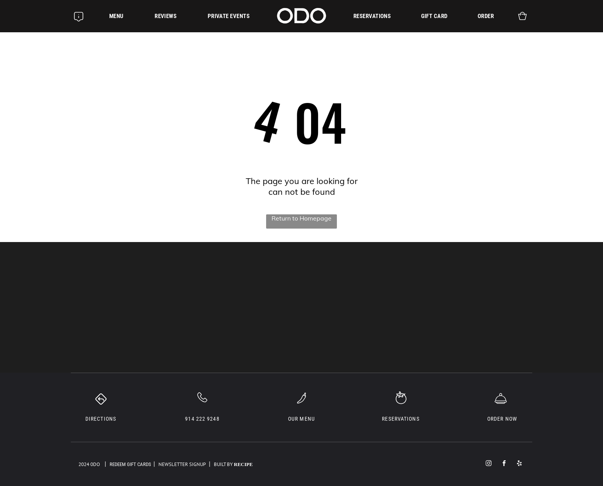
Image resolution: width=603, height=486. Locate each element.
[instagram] (488, 464)
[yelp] (519, 464)
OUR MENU (301, 419)
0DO (95, 464)
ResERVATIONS (400, 419)
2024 (83, 464)
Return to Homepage (301, 218)
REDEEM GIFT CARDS (130, 464)
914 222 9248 (202, 419)
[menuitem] (116, 16)
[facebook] (504, 464)
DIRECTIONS (100, 419)
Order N (498, 419)
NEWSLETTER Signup (181, 464)
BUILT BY (221, 464)
